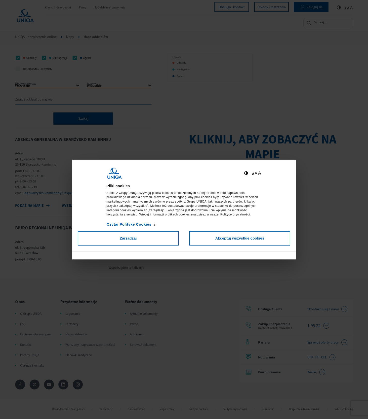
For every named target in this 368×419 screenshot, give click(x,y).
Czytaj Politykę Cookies (129, 224)
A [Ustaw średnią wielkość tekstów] (256, 173)
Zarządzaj (128, 238)
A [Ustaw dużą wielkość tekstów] (259, 173)
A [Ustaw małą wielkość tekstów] (253, 174)
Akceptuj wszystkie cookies (239, 238)
